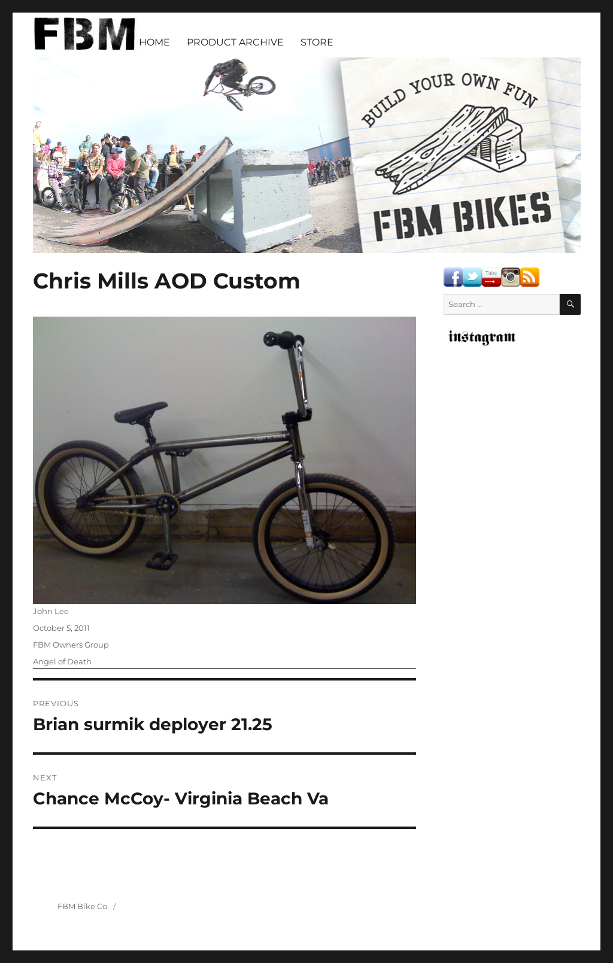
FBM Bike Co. (83, 906)
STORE (317, 42)
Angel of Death (62, 661)
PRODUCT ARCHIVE (235, 42)
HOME (154, 42)
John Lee (51, 611)
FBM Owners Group (71, 644)
